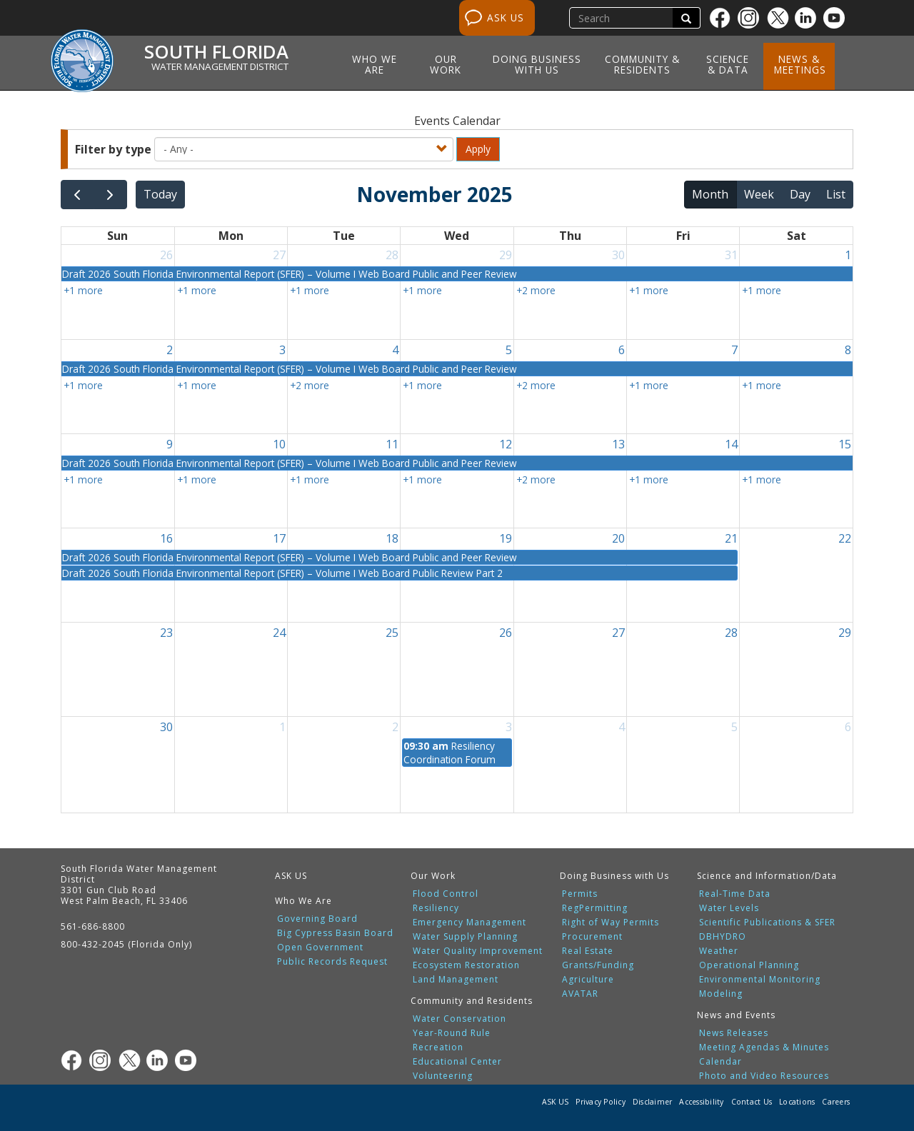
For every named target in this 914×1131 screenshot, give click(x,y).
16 (166, 538)
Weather (718, 951)
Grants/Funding (598, 965)
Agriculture (588, 979)
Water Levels (729, 908)
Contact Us (752, 1102)
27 (279, 255)
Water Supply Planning (465, 936)
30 (618, 255)
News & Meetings (800, 64)
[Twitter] (780, 18)
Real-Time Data (734, 894)
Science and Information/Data (767, 876)
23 (166, 632)
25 (392, 632)
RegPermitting (595, 908)
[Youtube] (837, 18)
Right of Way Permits (610, 922)
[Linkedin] (809, 18)
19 (505, 538)
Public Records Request (332, 961)
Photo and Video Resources (764, 1076)
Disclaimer (653, 1102)
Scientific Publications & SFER (767, 922)
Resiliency (436, 908)
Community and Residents (472, 1001)
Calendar (720, 1061)
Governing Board (317, 919)
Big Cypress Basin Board (335, 933)
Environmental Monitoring (759, 979)
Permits (580, 894)
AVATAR (580, 994)
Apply (478, 149)
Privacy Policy (601, 1102)
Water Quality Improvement (478, 951)
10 (279, 444)
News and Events (736, 1015)
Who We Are (374, 64)
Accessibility (701, 1102)
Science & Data (727, 64)
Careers (836, 1102)
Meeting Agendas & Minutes (764, 1047)
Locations (797, 1102)
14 (731, 444)
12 (505, 444)
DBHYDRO (722, 936)
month (710, 194)
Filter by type (113, 149)
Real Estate (587, 951)
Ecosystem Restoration (466, 965)
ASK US (505, 17)
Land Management (455, 979)
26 (166, 255)
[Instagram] (752, 18)
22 (844, 538)
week (759, 194)
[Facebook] (723, 18)
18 (392, 538)
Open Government (320, 947)
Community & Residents (642, 64)
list (835, 194)
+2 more (536, 290)
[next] (110, 194)
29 (505, 255)
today (160, 194)
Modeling (721, 994)
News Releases (733, 1033)
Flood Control (445, 894)
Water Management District (219, 66)
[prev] (77, 194)
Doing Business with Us (537, 64)
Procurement (592, 936)
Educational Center (457, 1061)
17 (279, 538)
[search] (622, 18)
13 (618, 444)
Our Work (445, 64)
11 (392, 444)
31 (731, 255)
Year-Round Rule (452, 1033)
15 (844, 444)
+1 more (83, 290)
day (800, 194)
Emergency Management (469, 922)
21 (731, 538)
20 (618, 538)
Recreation (438, 1047)
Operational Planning (749, 965)
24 (279, 632)
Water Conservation (459, 1019)
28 (392, 255)
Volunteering (443, 1076)
